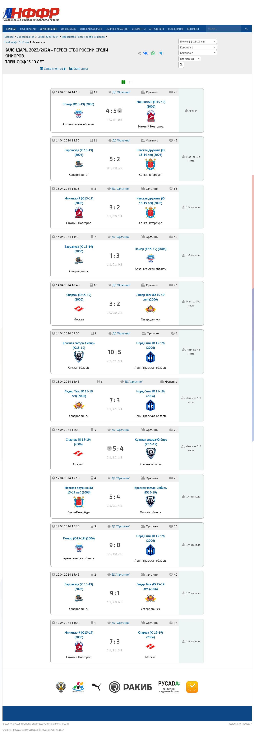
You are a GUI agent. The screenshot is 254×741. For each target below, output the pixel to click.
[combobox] (197, 41)
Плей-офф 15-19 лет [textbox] (192, 41)
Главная (11, 29)
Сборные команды (117, 29)
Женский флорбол (91, 29)
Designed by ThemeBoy (240, 723)
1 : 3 (114, 255)
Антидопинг (156, 29)
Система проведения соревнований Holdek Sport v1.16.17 (33, 730)
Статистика (80, 68)
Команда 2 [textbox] (186, 53)
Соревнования (48, 29)
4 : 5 (111, 110)
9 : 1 (114, 593)
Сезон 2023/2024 (48, 36)
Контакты (193, 29)
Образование (175, 29)
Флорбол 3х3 (68, 29)
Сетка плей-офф (55, 68)
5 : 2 (114, 158)
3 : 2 (114, 303)
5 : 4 (114, 496)
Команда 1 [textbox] (186, 47)
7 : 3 (114, 641)
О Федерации (28, 29)
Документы (138, 29)
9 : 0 (114, 544)
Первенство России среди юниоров (83, 36)
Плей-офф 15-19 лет (16, 42)
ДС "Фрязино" (121, 622)
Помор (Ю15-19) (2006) (79, 538)
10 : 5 (114, 351)
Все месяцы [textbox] (187, 58)
